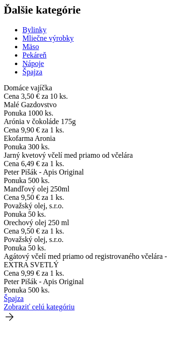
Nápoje (33, 63)
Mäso (30, 47)
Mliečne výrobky (48, 38)
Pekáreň (34, 55)
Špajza (32, 72)
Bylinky (34, 30)
